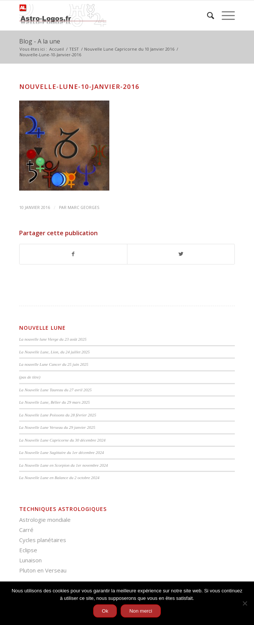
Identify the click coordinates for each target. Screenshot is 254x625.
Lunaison (30, 560)
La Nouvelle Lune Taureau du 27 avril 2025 (55, 390)
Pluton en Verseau (43, 570)
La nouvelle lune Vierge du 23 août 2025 (52, 339)
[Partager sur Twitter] (180, 254)
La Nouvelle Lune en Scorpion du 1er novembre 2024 (63, 465)
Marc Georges (83, 207)
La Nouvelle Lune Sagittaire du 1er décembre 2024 (61, 452)
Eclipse (28, 550)
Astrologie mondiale (45, 519)
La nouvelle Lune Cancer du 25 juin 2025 (53, 364)
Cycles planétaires (42, 540)
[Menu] (224, 15)
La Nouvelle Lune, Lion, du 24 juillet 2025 (54, 352)
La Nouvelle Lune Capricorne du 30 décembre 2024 (62, 440)
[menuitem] (207, 15)
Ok (105, 611)
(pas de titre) (30, 377)
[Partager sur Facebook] (73, 254)
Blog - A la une (39, 41)
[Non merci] (244, 603)
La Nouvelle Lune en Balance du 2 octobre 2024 (59, 477)
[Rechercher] (207, 15)
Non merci (140, 611)
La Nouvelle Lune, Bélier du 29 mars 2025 (54, 402)
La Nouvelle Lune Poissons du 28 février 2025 (57, 415)
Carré (26, 529)
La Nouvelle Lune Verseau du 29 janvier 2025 (57, 427)
